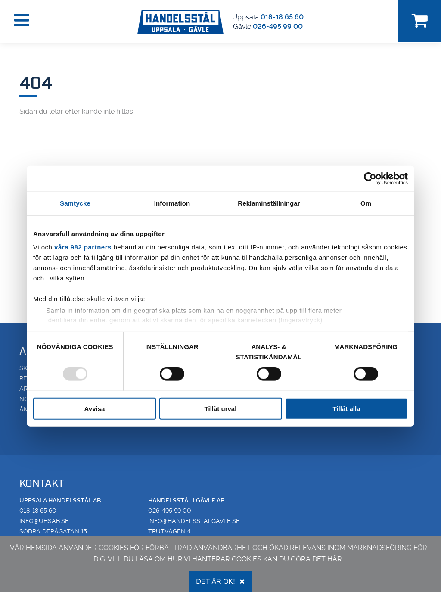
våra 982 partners (83, 247)
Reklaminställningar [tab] (269, 203)
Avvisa (94, 408)
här (334, 559)
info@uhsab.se (44, 520)
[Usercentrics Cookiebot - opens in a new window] (370, 178)
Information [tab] (172, 203)
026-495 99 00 (278, 26)
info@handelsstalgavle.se (194, 520)
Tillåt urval (221, 408)
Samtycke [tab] (75, 203)
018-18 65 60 (282, 17)
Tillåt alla (346, 408)
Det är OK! (220, 581)
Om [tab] (365, 203)
